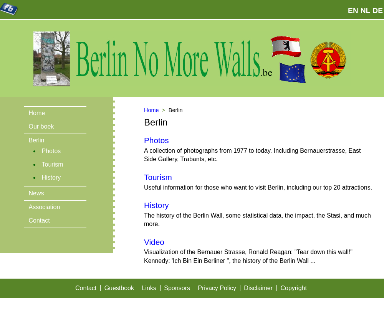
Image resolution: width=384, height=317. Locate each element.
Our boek (41, 126)
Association (44, 207)
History (51, 177)
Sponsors (177, 288)
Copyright (293, 288)
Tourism (52, 164)
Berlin (37, 140)
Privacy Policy (217, 288)
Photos (51, 151)
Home (37, 113)
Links (149, 288)
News (36, 193)
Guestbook (119, 288)
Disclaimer (258, 288)
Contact (39, 220)
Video (154, 242)
